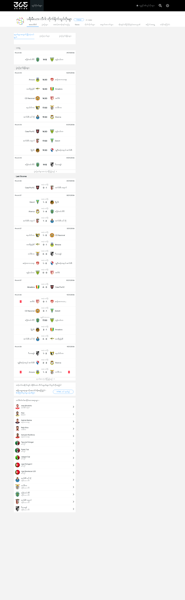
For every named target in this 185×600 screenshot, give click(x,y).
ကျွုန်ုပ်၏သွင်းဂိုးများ (145, 5)
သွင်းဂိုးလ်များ (37, 5)
